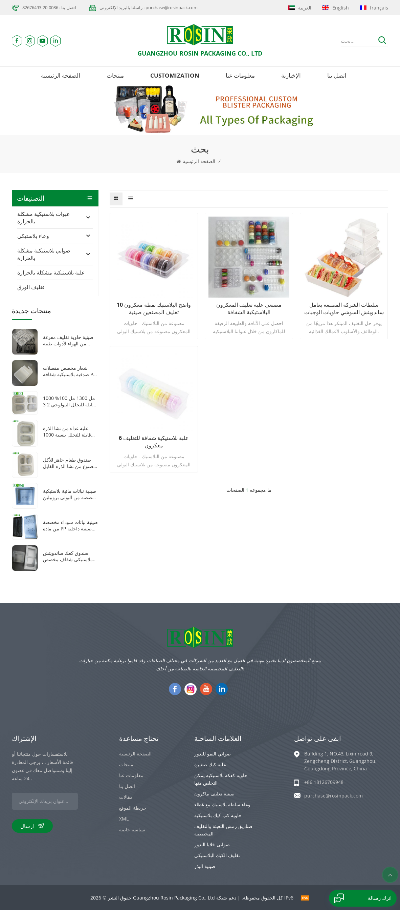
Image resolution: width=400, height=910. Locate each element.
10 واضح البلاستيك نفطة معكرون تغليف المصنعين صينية (154, 308)
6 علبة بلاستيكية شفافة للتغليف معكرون (154, 441)
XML (124, 818)
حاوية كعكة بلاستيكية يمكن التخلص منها (220, 779)
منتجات (115, 75)
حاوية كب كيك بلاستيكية (218, 815)
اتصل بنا (337, 75)
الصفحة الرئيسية (60, 75)
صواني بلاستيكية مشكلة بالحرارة (43, 254)
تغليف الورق (30, 287)
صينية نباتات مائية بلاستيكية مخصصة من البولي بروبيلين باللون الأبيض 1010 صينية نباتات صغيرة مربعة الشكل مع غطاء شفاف (70, 494)
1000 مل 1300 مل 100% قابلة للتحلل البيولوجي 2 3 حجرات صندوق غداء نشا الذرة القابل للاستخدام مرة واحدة (69, 401)
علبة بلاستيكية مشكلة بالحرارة (51, 272)
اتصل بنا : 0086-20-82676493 (49, 7)
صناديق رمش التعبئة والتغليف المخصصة (223, 830)
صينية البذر (204, 866)
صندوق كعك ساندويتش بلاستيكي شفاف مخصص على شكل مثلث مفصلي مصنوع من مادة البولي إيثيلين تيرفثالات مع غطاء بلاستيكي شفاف (67, 556)
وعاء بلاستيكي (33, 236)
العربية (299, 7)
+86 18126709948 (323, 782)
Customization (174, 75)
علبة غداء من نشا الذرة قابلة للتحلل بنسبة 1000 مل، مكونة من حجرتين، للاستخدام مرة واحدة (67, 431)
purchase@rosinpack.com (333, 795)
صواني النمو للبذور (212, 753)
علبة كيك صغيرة (210, 764)
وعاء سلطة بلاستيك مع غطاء (222, 804)
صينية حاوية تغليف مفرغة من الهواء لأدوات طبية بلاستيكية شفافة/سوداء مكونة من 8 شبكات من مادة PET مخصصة (68, 340)
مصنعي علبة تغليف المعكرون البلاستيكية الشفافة (249, 308)
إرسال (32, 826)
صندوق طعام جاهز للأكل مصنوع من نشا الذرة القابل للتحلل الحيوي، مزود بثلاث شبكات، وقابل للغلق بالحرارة (69, 463)
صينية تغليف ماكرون (214, 793)
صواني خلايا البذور (212, 844)
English (335, 7)
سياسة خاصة (132, 829)
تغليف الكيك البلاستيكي (217, 855)
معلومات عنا (240, 75)
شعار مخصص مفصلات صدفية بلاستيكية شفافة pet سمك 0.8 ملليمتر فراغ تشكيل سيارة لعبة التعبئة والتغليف (70, 371)
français (374, 7)
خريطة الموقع (133, 808)
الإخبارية (291, 75)
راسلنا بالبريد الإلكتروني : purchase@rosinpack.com (148, 7)
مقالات (126, 797)
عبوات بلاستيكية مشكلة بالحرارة (43, 217)
